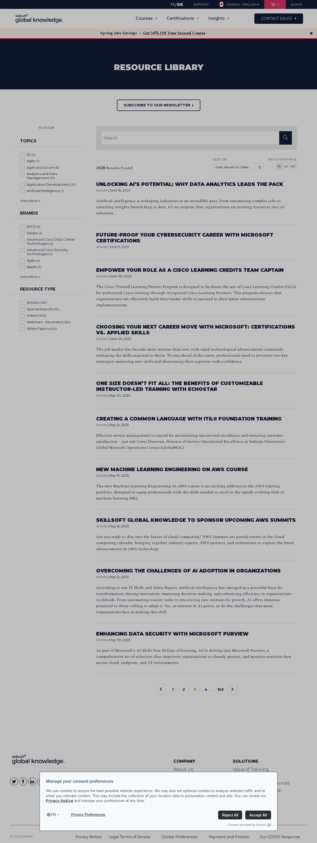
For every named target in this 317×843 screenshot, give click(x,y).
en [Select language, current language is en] (53, 814)
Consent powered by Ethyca (249, 825)
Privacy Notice (59, 800)
